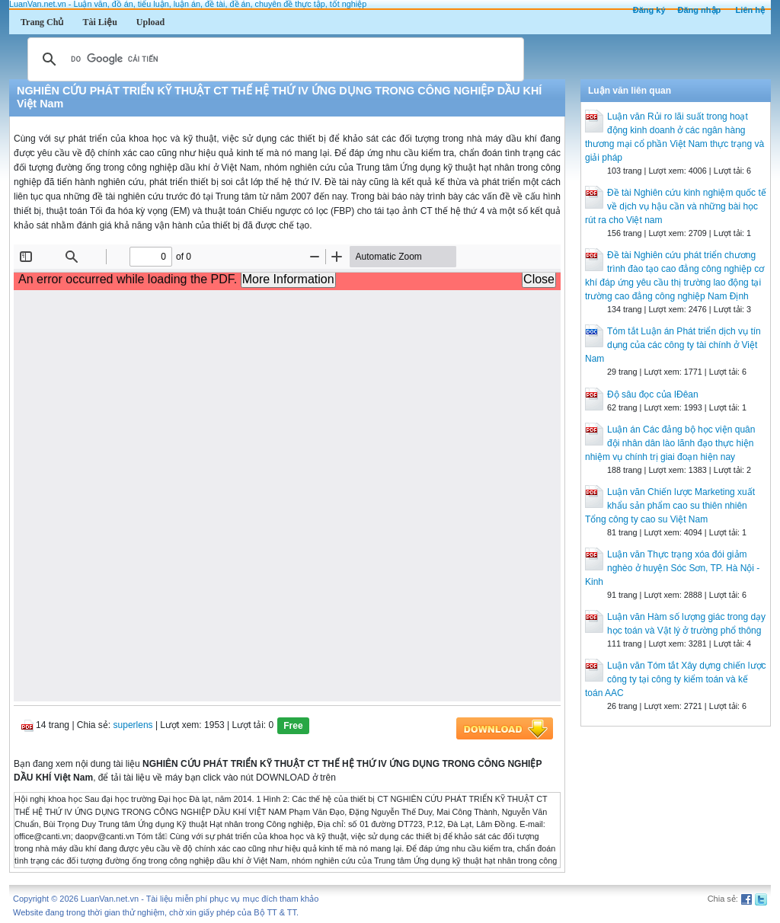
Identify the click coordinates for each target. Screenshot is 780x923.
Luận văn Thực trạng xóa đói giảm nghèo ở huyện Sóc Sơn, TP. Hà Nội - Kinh (672, 568)
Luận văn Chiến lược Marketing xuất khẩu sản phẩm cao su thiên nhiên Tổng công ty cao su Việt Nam (670, 506)
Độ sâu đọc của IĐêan (652, 394)
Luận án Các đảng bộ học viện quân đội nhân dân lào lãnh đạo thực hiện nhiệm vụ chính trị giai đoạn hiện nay (670, 443)
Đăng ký (649, 9)
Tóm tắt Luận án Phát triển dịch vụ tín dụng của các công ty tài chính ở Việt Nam (673, 345)
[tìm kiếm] (273, 59)
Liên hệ (750, 9)
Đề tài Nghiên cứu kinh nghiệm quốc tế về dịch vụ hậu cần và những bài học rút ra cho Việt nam (675, 206)
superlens (133, 725)
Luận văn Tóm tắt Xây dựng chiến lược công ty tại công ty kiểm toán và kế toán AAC (675, 679)
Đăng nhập (699, 9)
